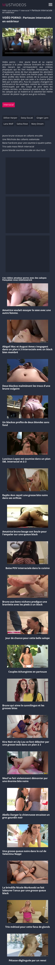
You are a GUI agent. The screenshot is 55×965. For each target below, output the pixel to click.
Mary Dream (37, 123)
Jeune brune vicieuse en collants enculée (22, 136)
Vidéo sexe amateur (10, 10)
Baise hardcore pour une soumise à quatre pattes (26, 143)
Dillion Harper (10, 117)
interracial (25, 10)
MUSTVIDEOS (14, 5)
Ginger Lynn (42, 117)
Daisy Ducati (27, 117)
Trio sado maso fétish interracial (18, 146)
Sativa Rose (22, 123)
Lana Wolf (8, 123)
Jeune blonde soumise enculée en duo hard (23, 150)
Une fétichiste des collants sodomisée (20, 139)
